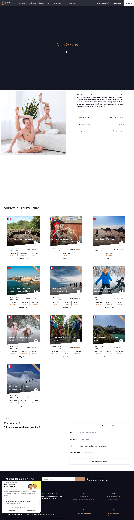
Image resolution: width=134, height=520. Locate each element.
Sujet (71, 446)
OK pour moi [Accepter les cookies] (31, 510)
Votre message (74, 453)
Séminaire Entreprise (44, 3)
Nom (71, 426)
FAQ (79, 3)
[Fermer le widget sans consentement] (10, 482)
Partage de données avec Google (13, 503)
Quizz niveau (72, 3)
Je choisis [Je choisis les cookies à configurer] (11, 510)
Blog (65, 3)
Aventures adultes (20, 3)
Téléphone (73, 439)
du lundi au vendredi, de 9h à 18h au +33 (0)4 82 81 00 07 (43, 514)
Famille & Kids (32, 3)
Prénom (104, 426)
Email (71, 432)
